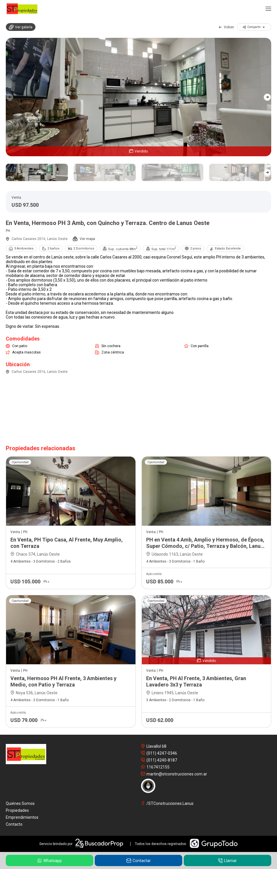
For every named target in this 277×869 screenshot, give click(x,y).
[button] (267, 97)
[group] (138, 97)
